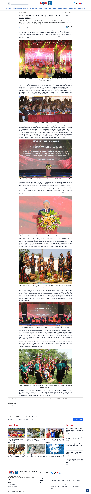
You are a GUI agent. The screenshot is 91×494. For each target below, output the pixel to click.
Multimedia (53, 488)
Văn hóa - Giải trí (47, 8)
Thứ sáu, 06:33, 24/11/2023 (66, 12)
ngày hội (72, 398)
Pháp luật (60, 8)
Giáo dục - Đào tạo (66, 480)
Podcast (9, 8)
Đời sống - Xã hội (33, 8)
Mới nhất (42, 480)
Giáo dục (40, 8)
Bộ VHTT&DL (57, 398)
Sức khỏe (65, 8)
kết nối (36, 398)
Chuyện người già (72, 8)
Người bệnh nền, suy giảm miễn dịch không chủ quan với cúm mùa (74, 461)
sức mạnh (31, 398)
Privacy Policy (26, 416)
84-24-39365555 (13, 484)
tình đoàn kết (78, 398)
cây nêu (51, 398)
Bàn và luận (25, 8)
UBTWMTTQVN (65, 398)
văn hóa (46, 398)
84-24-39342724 (13, 486)
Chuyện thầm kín (81, 8)
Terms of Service (32, 416)
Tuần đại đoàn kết (15, 398)
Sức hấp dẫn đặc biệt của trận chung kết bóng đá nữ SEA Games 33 (74, 445)
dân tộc (41, 398)
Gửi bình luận (78, 419)
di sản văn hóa (24, 398)
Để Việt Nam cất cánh (17, 8)
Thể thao (54, 8)
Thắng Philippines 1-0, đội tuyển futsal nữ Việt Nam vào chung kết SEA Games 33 (74, 430)
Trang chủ (42, 478)
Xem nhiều (42, 482)
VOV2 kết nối (64, 486)
